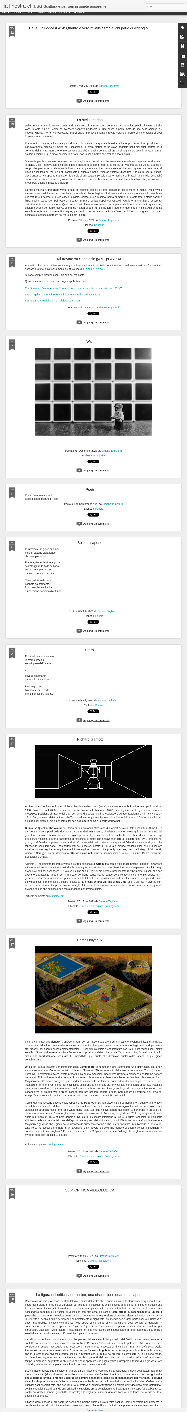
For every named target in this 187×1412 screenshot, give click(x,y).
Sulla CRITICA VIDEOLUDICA (90, 1190)
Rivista (29, 15)
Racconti (99, 224)
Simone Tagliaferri (109, 85)
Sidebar (52, 15)
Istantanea (65, 15)
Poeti (90, 489)
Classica (7, 15)
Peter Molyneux (90, 940)
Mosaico (40, 15)
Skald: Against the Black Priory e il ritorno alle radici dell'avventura (62, 294)
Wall (89, 341)
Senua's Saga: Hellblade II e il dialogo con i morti (53, 300)
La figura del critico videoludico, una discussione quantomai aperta (90, 1295)
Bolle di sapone (89, 543)
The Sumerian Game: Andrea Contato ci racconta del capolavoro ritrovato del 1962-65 (74, 288)
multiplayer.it (56, 896)
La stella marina (90, 120)
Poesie (99, 508)
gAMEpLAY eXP (95, 268)
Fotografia (99, 455)
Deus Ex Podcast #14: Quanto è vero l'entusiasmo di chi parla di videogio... (90, 28)
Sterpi (90, 650)
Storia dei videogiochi (92, 906)
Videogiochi (112, 906)
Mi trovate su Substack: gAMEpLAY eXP (90, 259)
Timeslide (79, 15)
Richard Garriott (90, 739)
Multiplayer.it (56, 1144)
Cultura (92, 1260)
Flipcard (18, 15)
